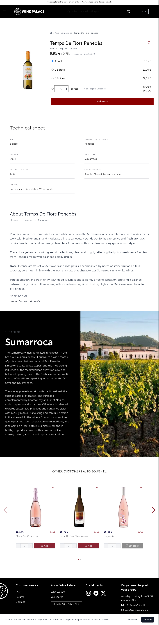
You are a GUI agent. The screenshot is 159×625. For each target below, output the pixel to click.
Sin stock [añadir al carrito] (132, 545)
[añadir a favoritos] (149, 42)
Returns (20, 597)
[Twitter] (103, 593)
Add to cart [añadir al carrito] (102, 101)
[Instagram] (88, 593)
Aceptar (148, 619)
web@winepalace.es (136, 610)
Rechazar (132, 619)
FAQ (18, 592)
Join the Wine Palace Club (66, 604)
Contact (20, 602)
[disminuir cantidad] (56, 88)
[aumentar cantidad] (67, 88)
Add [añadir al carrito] (44, 545)
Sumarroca (90, 159)
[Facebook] (95, 593)
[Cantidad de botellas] (61, 88)
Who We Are (58, 592)
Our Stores (57, 597)
